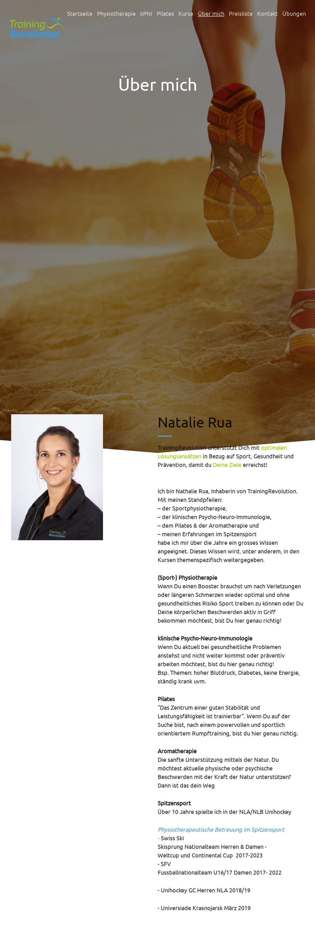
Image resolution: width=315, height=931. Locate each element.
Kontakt (267, 13)
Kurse (186, 13)
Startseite (79, 13)
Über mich (211, 13)
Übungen (294, 13)
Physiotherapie (116, 13)
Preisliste (241, 13)
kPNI (146, 13)
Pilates (165, 13)
